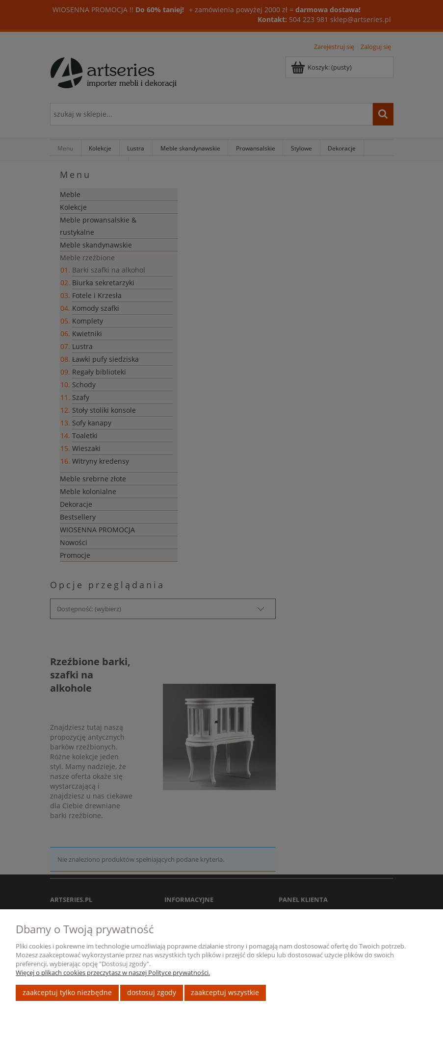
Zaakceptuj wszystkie (225, 992)
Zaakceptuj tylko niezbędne (67, 992)
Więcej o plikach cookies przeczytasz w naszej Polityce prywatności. (113, 972)
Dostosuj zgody (151, 992)
